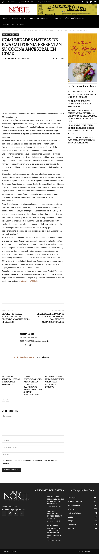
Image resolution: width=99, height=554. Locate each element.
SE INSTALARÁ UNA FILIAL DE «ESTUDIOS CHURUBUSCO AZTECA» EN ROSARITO (54, 382)
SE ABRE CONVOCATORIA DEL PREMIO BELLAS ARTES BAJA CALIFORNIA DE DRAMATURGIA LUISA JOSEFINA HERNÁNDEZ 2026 (82, 115)
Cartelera (20, 24)
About (80, 552)
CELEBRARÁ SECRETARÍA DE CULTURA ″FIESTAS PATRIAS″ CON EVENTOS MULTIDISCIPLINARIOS (50, 318)
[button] (79, 2)
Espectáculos (8, 24)
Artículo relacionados (24, 357)
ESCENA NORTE (10, 58)
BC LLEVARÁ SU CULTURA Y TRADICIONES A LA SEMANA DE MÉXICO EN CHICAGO (82, 94)
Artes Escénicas (15, 18)
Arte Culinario (29, 18)
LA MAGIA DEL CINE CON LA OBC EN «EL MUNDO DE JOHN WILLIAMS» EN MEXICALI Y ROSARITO (81, 129)
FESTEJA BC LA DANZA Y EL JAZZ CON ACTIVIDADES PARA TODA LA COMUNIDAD (81, 140)
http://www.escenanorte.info (28, 337)
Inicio (5, 18)
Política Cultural (78, 18)
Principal (16, 34)
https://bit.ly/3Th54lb (29, 281)
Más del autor (43, 357)
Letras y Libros (56, 18)
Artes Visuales (42, 18)
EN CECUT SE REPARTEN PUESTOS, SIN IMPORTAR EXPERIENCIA (79, 104)
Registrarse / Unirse (44, 2)
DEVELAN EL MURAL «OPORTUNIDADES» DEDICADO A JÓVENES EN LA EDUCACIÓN (16, 318)
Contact (88, 552)
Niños (67, 18)
